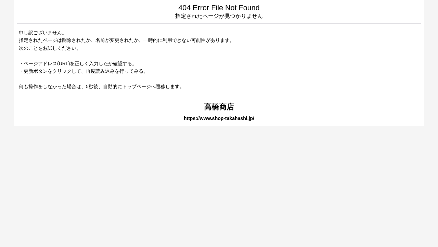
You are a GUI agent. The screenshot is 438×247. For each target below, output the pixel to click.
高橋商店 (219, 107)
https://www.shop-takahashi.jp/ (219, 118)
